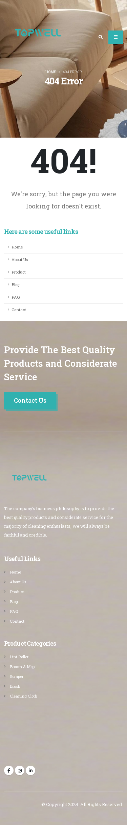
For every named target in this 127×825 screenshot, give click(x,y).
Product (19, 272)
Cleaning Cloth (23, 696)
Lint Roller (19, 656)
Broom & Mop (22, 666)
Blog (16, 284)
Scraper (16, 676)
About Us (20, 259)
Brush (15, 686)
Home (50, 71)
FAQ (16, 297)
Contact (19, 309)
